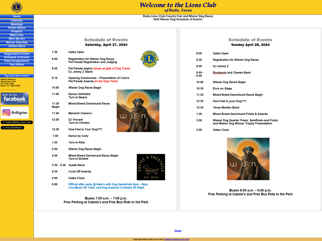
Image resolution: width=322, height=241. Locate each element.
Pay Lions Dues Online (17, 76)
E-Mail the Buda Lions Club (176, 239)
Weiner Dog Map (17, 42)
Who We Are (17, 38)
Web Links (17, 35)
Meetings (17, 24)
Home (17, 16)
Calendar (17, 20)
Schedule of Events (17, 57)
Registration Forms (17, 53)
